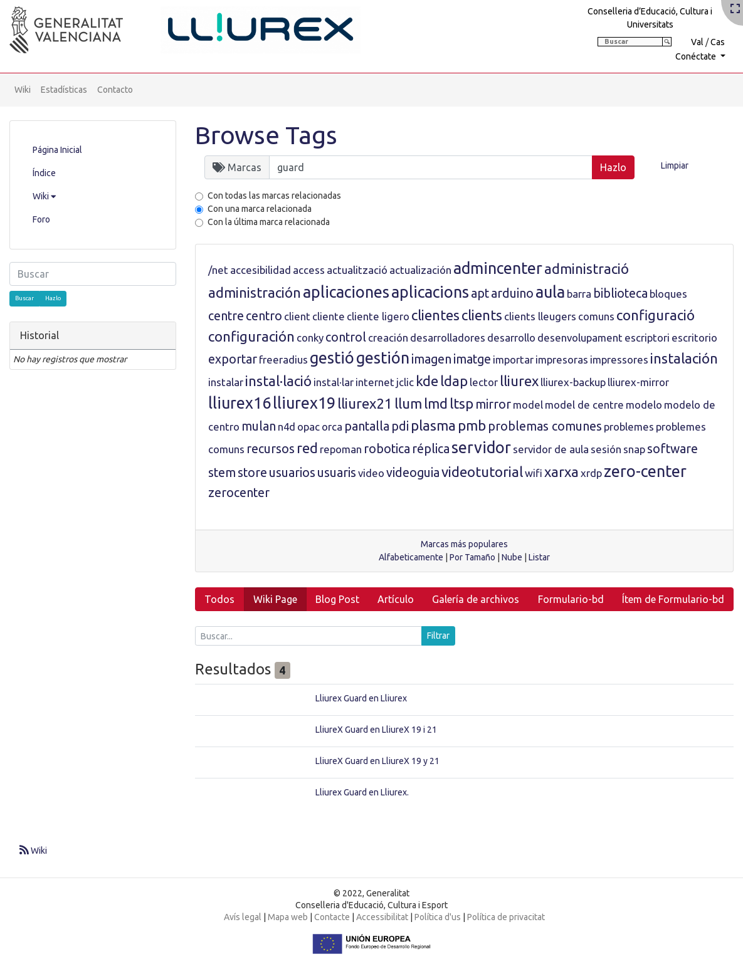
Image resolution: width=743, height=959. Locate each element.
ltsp (461, 403)
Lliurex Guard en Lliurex (361, 698)
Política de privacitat (506, 917)
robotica (387, 449)
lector (484, 382)
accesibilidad (260, 270)
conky (310, 337)
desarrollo (511, 337)
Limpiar (674, 165)
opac (308, 426)
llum (408, 403)
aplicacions (430, 292)
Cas (717, 42)
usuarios (292, 473)
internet (375, 382)
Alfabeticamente (411, 557)
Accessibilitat (382, 917)
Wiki (22, 90)
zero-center (645, 471)
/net (218, 270)
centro (264, 316)
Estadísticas (64, 90)
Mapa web (288, 917)
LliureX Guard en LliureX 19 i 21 (376, 730)
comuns (596, 316)
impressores (619, 359)
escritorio (694, 337)
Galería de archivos (475, 599)
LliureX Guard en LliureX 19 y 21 (377, 761)
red (307, 448)
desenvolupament (580, 337)
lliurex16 (239, 403)
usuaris (336, 473)
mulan (258, 426)
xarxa (561, 472)
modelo (644, 405)
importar (513, 359)
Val (697, 42)
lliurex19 (304, 403)
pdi (400, 426)
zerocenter (239, 493)
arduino (512, 293)
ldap (454, 381)
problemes (629, 426)
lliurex (519, 381)
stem (222, 473)
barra (579, 294)
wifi (533, 473)
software (672, 449)
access (309, 270)
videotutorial (482, 472)
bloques (668, 294)
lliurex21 (365, 403)
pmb (472, 425)
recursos (270, 449)
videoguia (413, 473)
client (297, 316)
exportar (232, 359)
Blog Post (337, 599)
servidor (481, 447)
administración (254, 292)
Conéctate (696, 56)
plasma (433, 425)
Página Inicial (57, 150)
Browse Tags (266, 135)
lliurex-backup (573, 382)
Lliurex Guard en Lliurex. (362, 792)
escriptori (647, 337)
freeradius (283, 359)
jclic (405, 382)
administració (586, 268)
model (528, 405)
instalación (684, 358)
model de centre (584, 405)
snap (634, 449)
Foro (41, 219)
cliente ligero (378, 316)
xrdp (591, 473)
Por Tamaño (472, 557)
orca (332, 426)
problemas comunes (545, 426)
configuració (655, 315)
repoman (341, 449)
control (345, 337)
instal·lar (334, 382)
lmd (436, 403)
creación (388, 337)
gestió (332, 358)
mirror (493, 404)
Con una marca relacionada (260, 209)
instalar (225, 382)
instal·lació (278, 381)
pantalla (366, 426)
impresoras (561, 359)
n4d (286, 426)
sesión (606, 449)
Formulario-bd (571, 599)
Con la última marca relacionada (269, 222)
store (252, 473)
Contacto (115, 90)
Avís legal (242, 917)
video (371, 473)
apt (480, 293)
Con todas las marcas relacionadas (274, 196)
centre (226, 316)
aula (550, 292)
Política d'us (437, 917)
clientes (435, 315)
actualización (420, 270)
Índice (44, 173)
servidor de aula (551, 449)
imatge (472, 359)
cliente (328, 316)
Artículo (395, 599)
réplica (431, 449)
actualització (357, 270)
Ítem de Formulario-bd (673, 599)
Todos (219, 599)
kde (427, 381)
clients (481, 315)
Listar (539, 557)
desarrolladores (447, 337)
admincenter (497, 268)
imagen (431, 359)
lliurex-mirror (638, 382)
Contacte (332, 917)
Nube (512, 557)
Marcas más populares (464, 544)
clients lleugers (540, 316)
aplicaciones (346, 292)
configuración (251, 336)
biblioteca (620, 293)
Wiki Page (275, 599)
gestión (382, 358)
